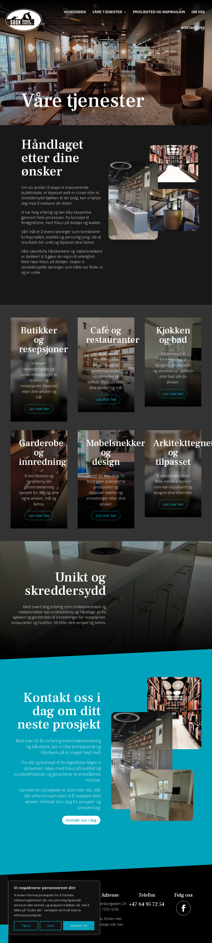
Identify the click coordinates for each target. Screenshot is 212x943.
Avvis (50, 926)
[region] (54, 908)
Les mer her (39, 408)
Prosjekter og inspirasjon (159, 12)
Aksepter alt (79, 926)
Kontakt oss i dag (81, 820)
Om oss (198, 12)
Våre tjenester (107, 12)
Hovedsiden (75, 12)
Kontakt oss (193, 28)
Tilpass (26, 926)
